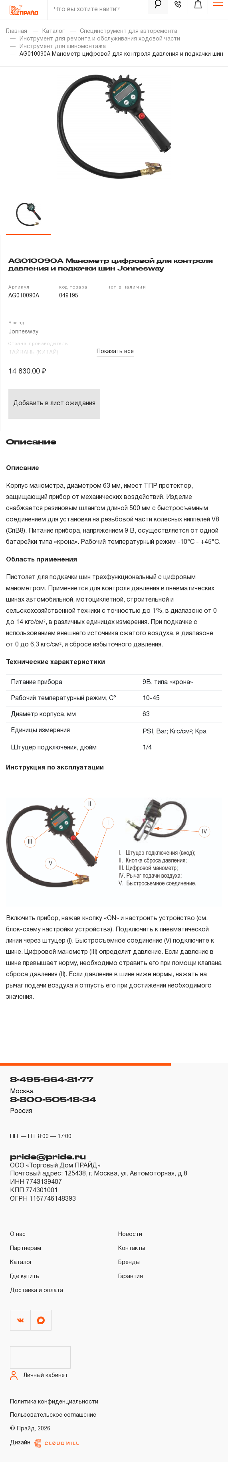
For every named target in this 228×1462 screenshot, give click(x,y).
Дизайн (44, 1443)
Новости (130, 1234)
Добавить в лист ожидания (54, 403)
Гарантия (130, 1276)
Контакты (131, 1248)
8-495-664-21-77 (51, 1079)
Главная (16, 31)
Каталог (53, 31)
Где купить (24, 1276)
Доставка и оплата (36, 1290)
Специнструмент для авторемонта (128, 31)
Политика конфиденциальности (54, 1402)
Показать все (115, 351)
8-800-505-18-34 (53, 1099)
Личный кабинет (39, 1375)
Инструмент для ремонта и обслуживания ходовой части (100, 39)
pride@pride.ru (48, 1156)
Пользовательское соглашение (53, 1415)
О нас (18, 1234)
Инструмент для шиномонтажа (63, 46)
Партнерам (25, 1248)
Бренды (129, 1262)
